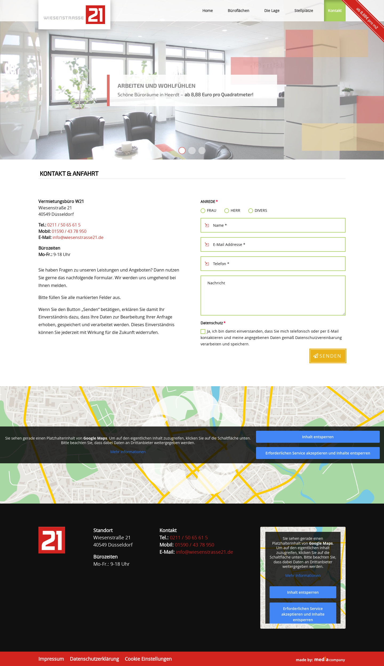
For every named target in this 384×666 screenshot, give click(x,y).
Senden (330, 356)
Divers (257, 210)
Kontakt (335, 10)
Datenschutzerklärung (94, 659)
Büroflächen (238, 10)
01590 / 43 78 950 (69, 231)
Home (207, 10)
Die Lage (271, 10)
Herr (232, 210)
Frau (208, 210)
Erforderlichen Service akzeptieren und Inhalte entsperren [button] (318, 453)
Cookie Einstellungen (148, 659)
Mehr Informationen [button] (128, 451)
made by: (321, 658)
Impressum (51, 659)
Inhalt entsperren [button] (318, 436)
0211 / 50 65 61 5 (64, 225)
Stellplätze (303, 10)
